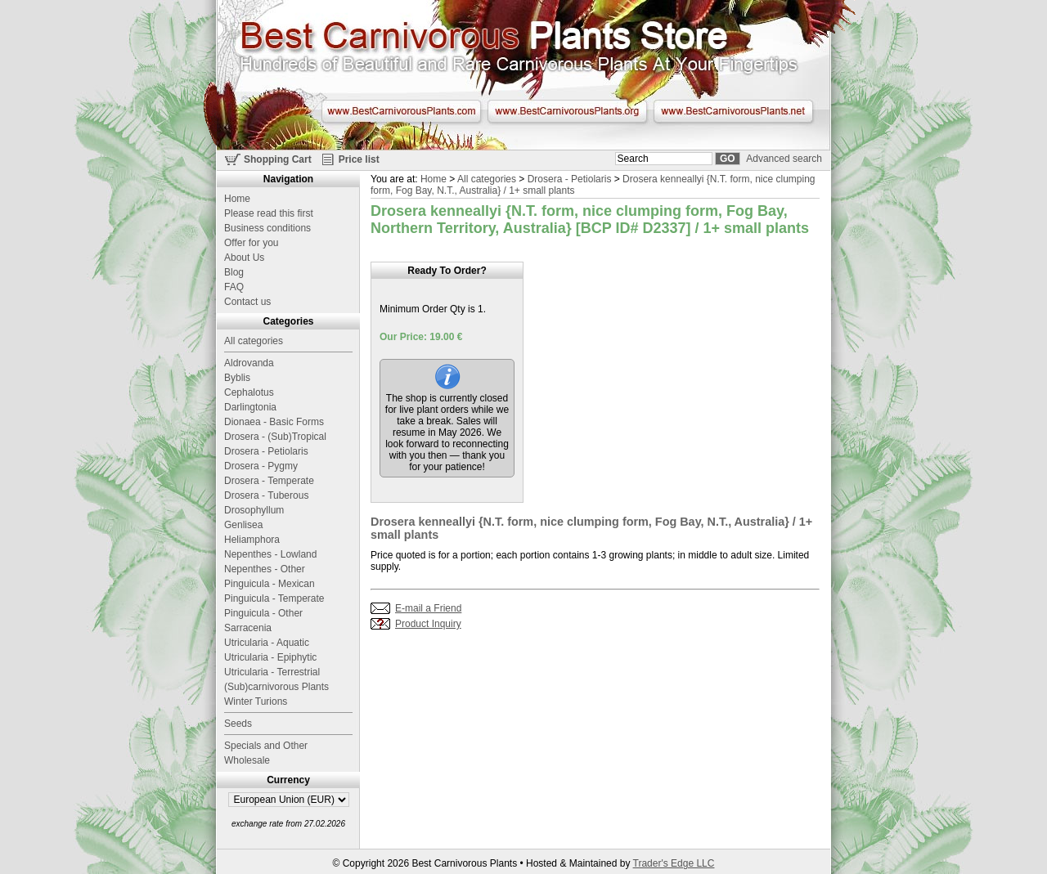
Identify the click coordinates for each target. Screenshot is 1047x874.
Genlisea (243, 525)
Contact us (247, 301)
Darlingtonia (250, 407)
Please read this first (268, 213)
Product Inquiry (428, 624)
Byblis (237, 377)
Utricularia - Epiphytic (270, 657)
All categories (486, 179)
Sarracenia (248, 628)
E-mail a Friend (428, 608)
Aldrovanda (249, 363)
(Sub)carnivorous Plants (276, 686)
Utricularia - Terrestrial (272, 672)
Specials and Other (266, 745)
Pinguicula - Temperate (274, 598)
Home (433, 179)
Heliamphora (252, 539)
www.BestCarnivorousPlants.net (733, 111)
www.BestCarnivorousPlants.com (401, 111)
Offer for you (251, 243)
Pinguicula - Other (263, 613)
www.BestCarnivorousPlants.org (567, 111)
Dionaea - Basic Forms (274, 422)
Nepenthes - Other (264, 569)
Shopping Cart (278, 159)
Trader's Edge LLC (674, 863)
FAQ (234, 287)
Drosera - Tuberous (266, 495)
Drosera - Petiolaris (570, 179)
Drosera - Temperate (269, 480)
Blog (234, 272)
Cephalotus (249, 392)
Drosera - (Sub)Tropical (275, 436)
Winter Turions (255, 701)
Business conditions (267, 228)
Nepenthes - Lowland (270, 554)
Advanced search (784, 158)
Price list (359, 159)
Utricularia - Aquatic (266, 642)
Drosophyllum (254, 510)
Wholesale (247, 760)
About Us (244, 257)
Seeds (238, 723)
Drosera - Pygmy (261, 466)
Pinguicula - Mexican (269, 583)
